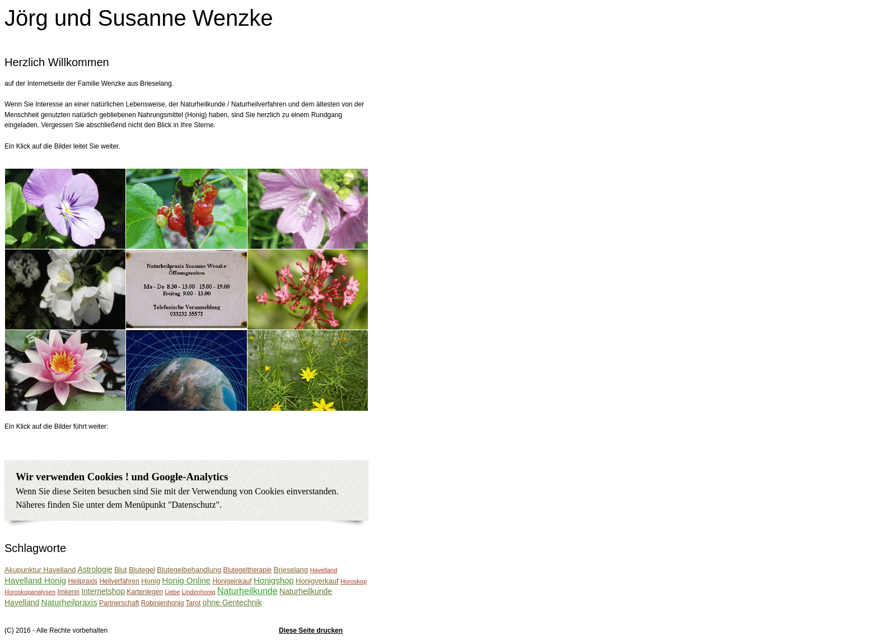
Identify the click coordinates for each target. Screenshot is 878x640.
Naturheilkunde (247, 591)
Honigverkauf (317, 581)
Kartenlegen (145, 592)
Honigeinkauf (232, 581)
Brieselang (291, 569)
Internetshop (103, 591)
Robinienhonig (162, 603)
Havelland (323, 570)
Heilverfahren (119, 581)
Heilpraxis (82, 581)
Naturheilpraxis (69, 602)
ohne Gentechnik (232, 602)
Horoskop (353, 581)
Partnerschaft (119, 603)
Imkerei (68, 592)
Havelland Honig (35, 580)
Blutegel (142, 569)
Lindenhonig (199, 591)
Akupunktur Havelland (40, 569)
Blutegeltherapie (247, 570)
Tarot (193, 603)
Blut (120, 569)
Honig (150, 581)
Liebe (172, 591)
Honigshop (274, 580)
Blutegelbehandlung (189, 569)
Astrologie (95, 569)
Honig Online (186, 580)
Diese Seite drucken (311, 630)
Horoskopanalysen (29, 591)
